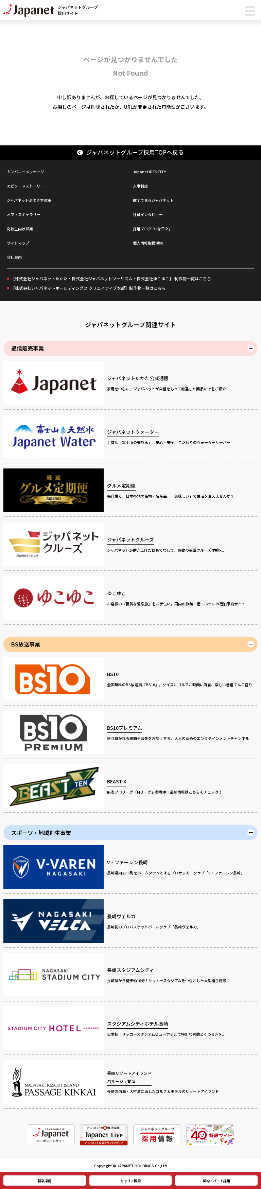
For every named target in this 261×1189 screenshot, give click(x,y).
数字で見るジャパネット (153, 200)
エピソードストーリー (25, 186)
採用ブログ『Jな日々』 (152, 228)
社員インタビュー (148, 214)
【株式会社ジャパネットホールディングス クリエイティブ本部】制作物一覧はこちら (88, 288)
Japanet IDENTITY (149, 171)
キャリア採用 (130, 1180)
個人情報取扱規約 (148, 243)
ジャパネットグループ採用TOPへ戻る (130, 152)
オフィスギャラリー (23, 214)
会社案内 (14, 257)
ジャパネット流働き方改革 (29, 200)
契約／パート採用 (216, 1180)
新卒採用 (44, 1180)
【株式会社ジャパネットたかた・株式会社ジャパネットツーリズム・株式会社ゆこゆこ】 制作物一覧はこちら (111, 278)
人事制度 (140, 186)
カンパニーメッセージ (25, 171)
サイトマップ (18, 243)
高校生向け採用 (20, 228)
